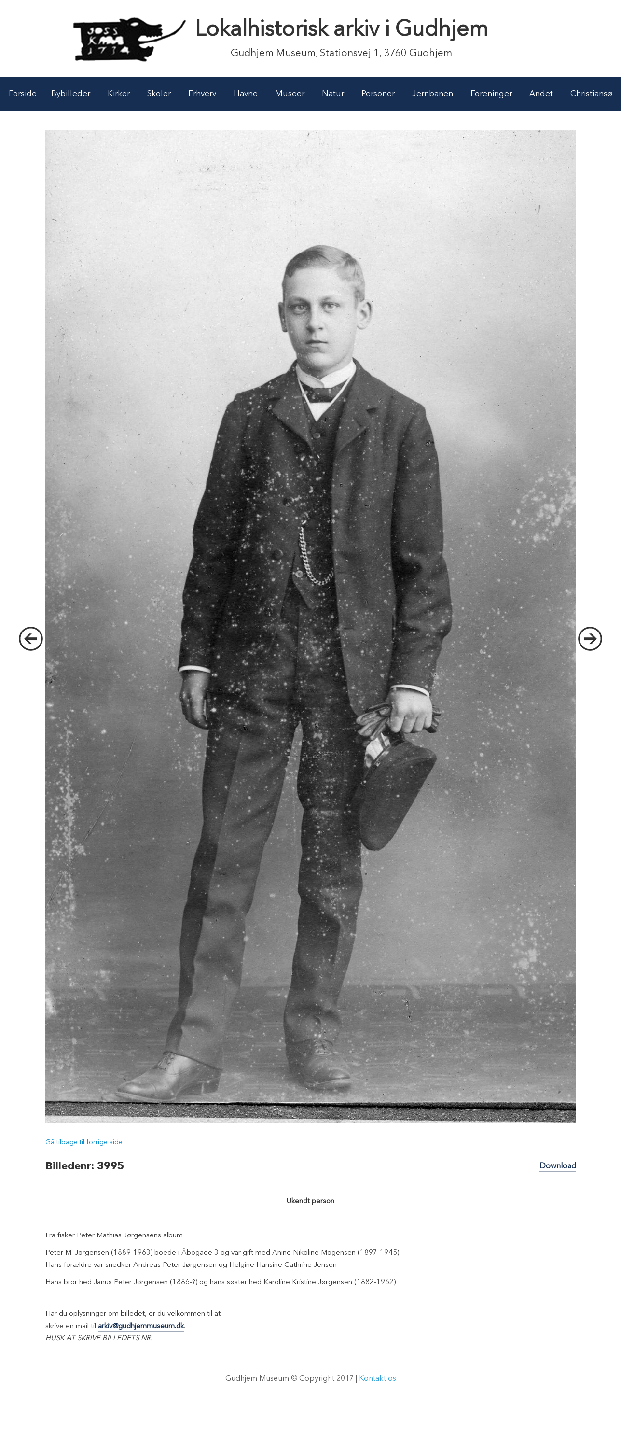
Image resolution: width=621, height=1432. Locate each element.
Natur (333, 94)
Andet (541, 94)
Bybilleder (70, 94)
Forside (23, 94)
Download (557, 1166)
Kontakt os (377, 1379)
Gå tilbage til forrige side (84, 1142)
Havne (246, 94)
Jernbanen (432, 94)
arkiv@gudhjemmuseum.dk (141, 1326)
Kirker (119, 94)
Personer (378, 94)
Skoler (159, 94)
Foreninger (491, 94)
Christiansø (591, 94)
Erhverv (202, 94)
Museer (289, 94)
